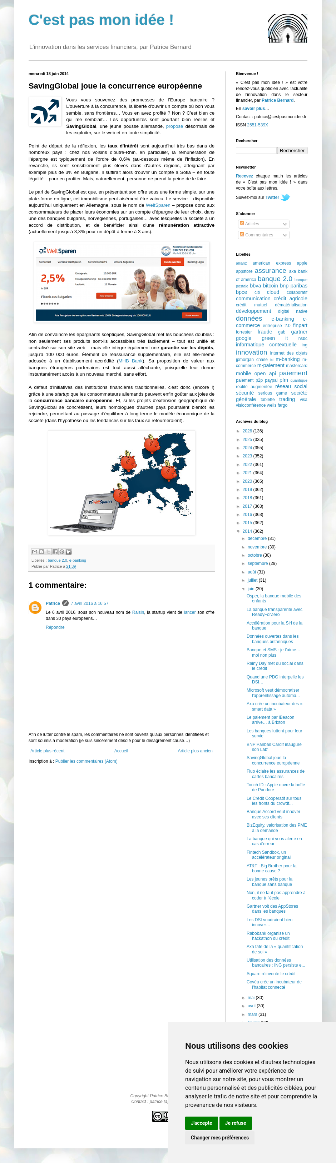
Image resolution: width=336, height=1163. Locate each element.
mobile (243, 373)
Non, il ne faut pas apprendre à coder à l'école (276, 895)
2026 (248, 430)
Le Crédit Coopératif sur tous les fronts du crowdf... (274, 801)
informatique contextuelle (266, 344)
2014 (248, 531)
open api (265, 373)
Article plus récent (47, 750)
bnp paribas (293, 286)
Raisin (138, 612)
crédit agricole (290, 298)
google (243, 338)
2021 (248, 472)
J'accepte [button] (201, 1123)
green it (275, 338)
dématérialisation (291, 304)
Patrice (53, 603)
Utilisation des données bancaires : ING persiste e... (276, 963)
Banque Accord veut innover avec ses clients (273, 814)
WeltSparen (158, 205)
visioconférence (251, 405)
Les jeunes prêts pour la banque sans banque (269, 882)
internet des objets (288, 353)
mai (252, 997)
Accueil (121, 750)
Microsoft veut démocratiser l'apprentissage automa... (273, 693)
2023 (248, 455)
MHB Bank (131, 361)
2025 (248, 439)
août (252, 572)
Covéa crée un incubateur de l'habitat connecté (274, 984)
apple (302, 263)
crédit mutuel (251, 304)
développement (253, 311)
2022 (248, 464)
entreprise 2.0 (276, 325)
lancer (190, 612)
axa (292, 271)
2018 (248, 497)
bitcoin (270, 286)
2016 (248, 514)
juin (252, 588)
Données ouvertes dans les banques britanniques (272, 639)
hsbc (302, 338)
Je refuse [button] (235, 1123)
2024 (248, 447)
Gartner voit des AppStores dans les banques (272, 909)
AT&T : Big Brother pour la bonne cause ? (272, 868)
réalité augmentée (254, 386)
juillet (253, 580)
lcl (271, 360)
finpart (300, 325)
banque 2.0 (57, 560)
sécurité (245, 393)
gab (281, 332)
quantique (299, 380)
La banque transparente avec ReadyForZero (274, 612)
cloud (273, 292)
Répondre (55, 627)
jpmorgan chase (252, 359)
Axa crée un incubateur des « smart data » (274, 706)
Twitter (272, 197)
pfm (284, 380)
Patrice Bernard (277, 100)
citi (257, 292)
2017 (248, 506)
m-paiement (271, 365)
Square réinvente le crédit (271, 973)
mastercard (296, 365)
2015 (248, 522)
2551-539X (257, 124)
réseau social (291, 386)
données (249, 318)
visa (303, 399)
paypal (271, 380)
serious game (272, 393)
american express (272, 263)
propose (174, 126)
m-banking (288, 359)
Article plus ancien (195, 750)
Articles (249, 223)
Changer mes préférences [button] (220, 1138)
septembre (258, 563)
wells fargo (277, 405)
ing (304, 344)
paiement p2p (249, 380)
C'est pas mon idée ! (101, 19)
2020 (248, 481)
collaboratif (297, 292)
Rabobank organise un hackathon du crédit (268, 936)
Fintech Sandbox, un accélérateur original (269, 855)
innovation (251, 352)
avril (252, 1005)
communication (253, 298)
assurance (271, 270)
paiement (293, 373)
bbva (255, 286)
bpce (241, 292)
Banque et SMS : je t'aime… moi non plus (273, 652)
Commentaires (256, 234)
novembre (258, 547)
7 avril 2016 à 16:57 (89, 603)
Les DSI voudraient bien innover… (269, 922)
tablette (268, 399)
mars (253, 1014)
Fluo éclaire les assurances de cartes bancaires (276, 774)
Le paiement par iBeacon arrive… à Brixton (270, 720)
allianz (241, 263)
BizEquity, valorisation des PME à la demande (277, 828)
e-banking (77, 560)
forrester (244, 332)
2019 (248, 489)
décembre (258, 538)
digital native (292, 311)
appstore (244, 271)
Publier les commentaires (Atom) (86, 761)
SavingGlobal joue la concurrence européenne (273, 760)
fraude (265, 332)
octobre (255, 555)
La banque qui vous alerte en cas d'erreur (274, 841)
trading (287, 399)
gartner (299, 332)
